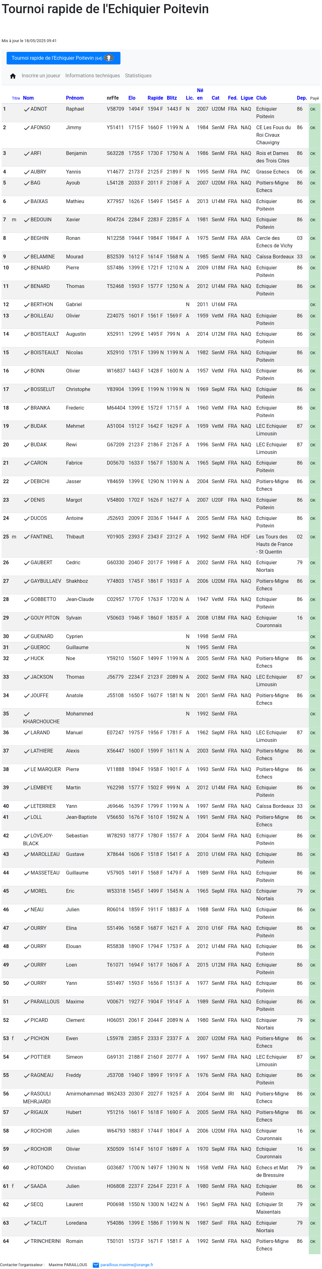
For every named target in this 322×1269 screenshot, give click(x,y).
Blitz (172, 98)
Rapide (155, 98)
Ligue (247, 98)
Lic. (190, 98)
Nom (28, 98)
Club (261, 98)
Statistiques (138, 76)
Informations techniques (92, 76)
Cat (215, 98)
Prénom (75, 98)
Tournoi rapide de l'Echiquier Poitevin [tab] (63, 57)
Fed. (233, 98)
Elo (132, 98)
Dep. (302, 98)
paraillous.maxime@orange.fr (122, 1264)
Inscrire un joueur (41, 76)
